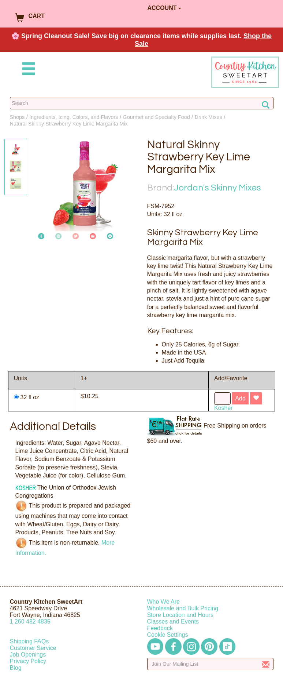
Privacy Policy (28, 661)
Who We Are (163, 602)
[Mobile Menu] (27, 70)
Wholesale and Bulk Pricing (183, 608)
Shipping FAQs (29, 641)
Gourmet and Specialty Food (156, 117)
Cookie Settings (167, 635)
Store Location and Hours (180, 615)
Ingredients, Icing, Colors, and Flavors (73, 117)
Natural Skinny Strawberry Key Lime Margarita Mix (69, 124)
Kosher (223, 408)
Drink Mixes (208, 117)
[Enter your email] (210, 664)
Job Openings (28, 654)
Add (240, 398)
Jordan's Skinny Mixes (217, 187)
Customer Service (33, 648)
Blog (16, 668)
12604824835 (30, 621)
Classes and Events (173, 621)
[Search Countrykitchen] (141, 103)
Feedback (160, 628)
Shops (17, 117)
